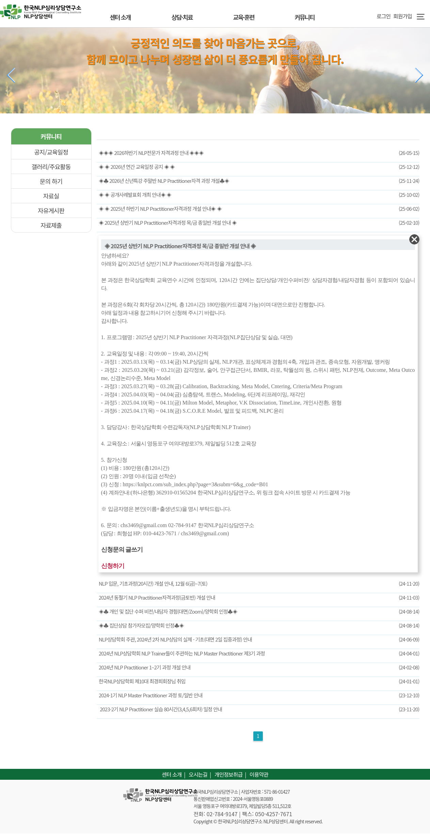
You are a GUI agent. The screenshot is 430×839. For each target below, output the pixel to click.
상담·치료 (181, 17)
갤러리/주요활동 (51, 166)
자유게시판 (51, 210)
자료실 (51, 195)
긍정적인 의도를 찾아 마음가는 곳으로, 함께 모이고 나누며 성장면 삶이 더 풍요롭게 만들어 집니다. (215, 51)
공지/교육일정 (51, 151)
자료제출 (51, 225)
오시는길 (198, 774)
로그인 (382, 16)
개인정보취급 (228, 774)
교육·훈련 (243, 17)
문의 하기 (51, 181)
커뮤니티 (304, 17)
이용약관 (259, 774)
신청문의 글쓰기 (122, 549)
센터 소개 (120, 17)
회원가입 (402, 16)
